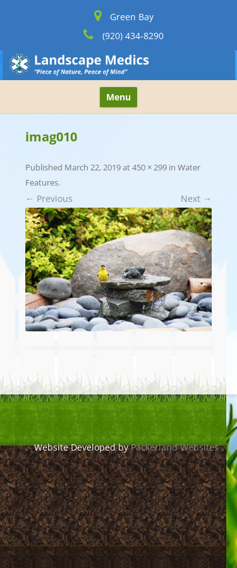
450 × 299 (149, 167)
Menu (118, 97)
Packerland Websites (175, 447)
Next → (196, 198)
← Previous (49, 198)
